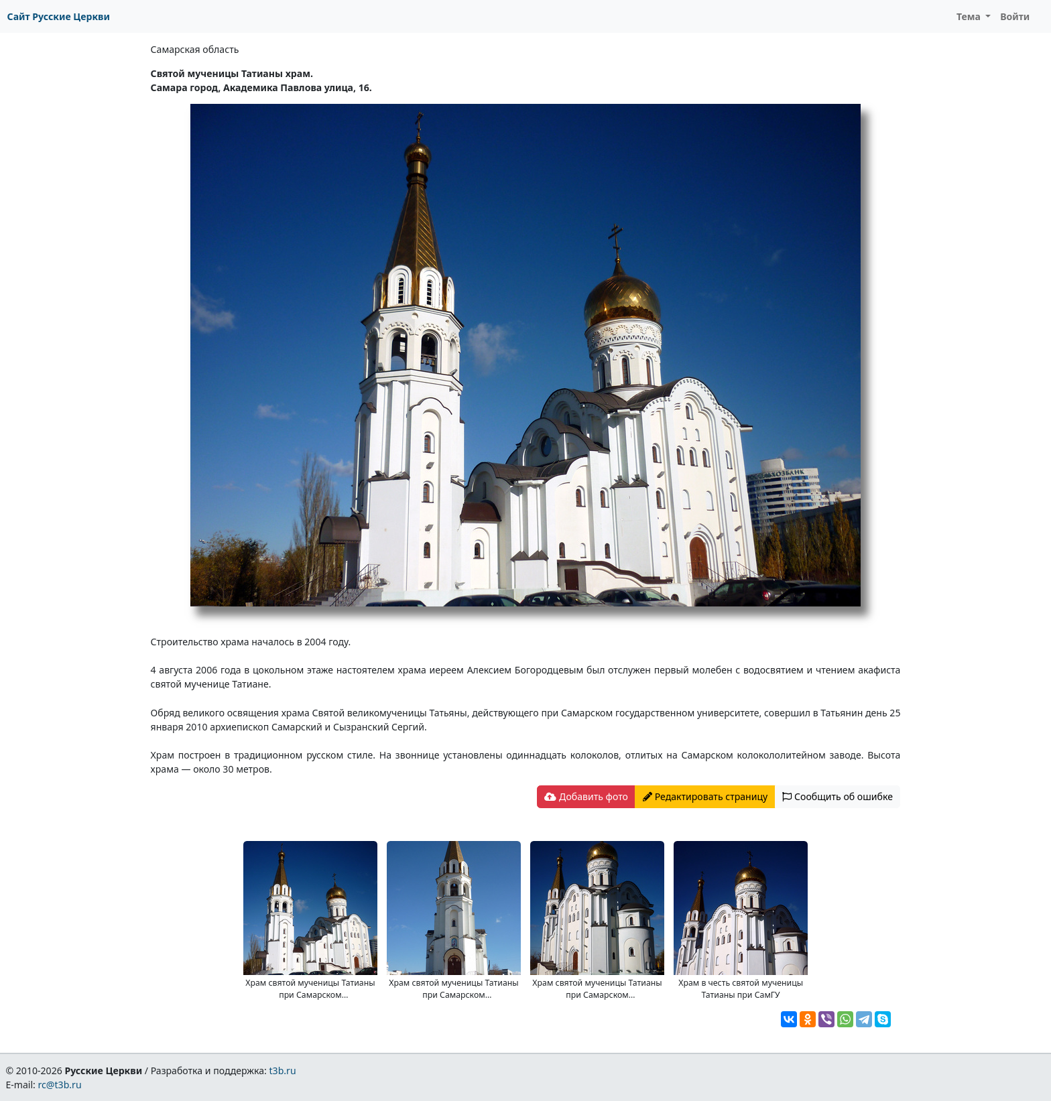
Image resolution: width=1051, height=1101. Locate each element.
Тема (969, 16)
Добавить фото (585, 796)
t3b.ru (282, 1070)
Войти (1015, 16)
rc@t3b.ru (60, 1084)
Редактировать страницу (705, 796)
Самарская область (195, 49)
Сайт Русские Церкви (58, 16)
